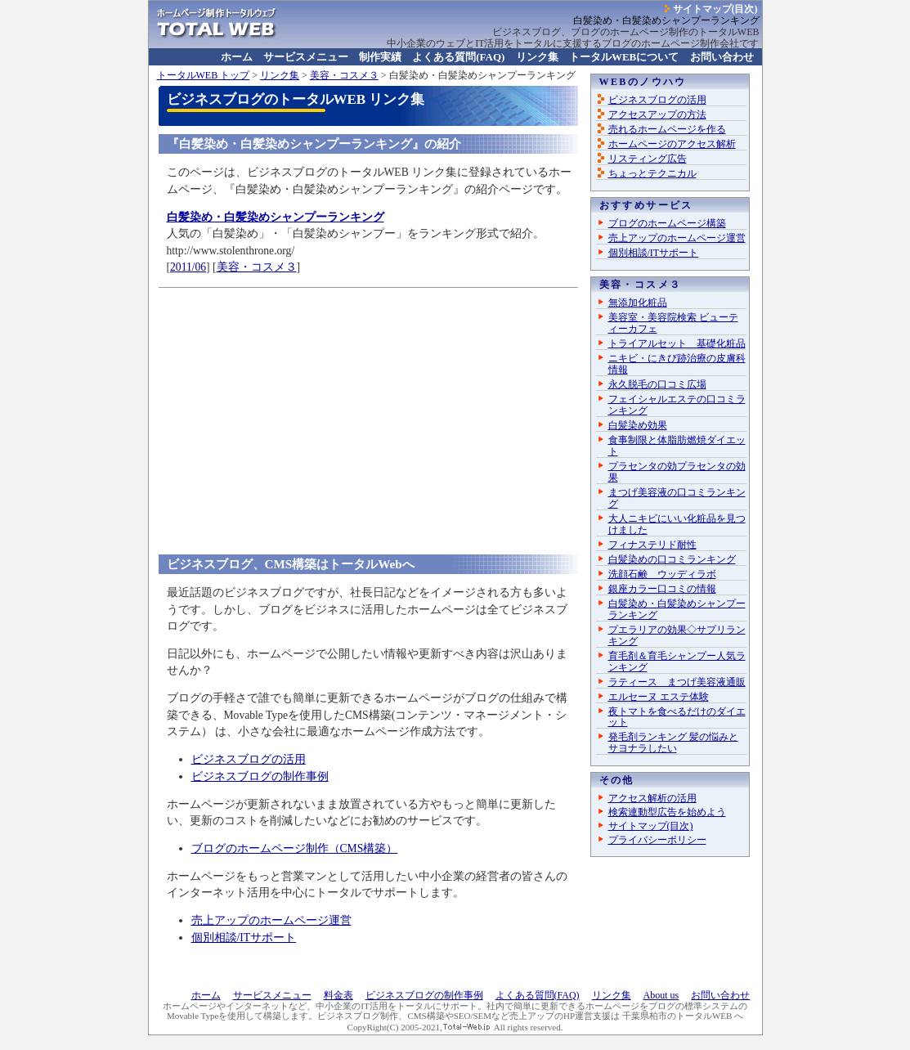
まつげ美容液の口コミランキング (677, 498)
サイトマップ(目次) (715, 9)
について (624, 57)
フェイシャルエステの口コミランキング (677, 404)
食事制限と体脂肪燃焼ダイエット (677, 445)
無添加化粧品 (637, 302)
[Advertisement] (368, 408)
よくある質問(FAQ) (458, 57)
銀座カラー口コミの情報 (662, 589)
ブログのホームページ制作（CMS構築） (294, 848)
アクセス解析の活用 (652, 798)
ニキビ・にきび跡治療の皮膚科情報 (677, 363)
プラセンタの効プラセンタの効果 (677, 471)
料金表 (338, 995)
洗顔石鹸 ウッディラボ (662, 574)
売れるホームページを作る (667, 129)
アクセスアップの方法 (657, 114)
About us (661, 995)
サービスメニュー (305, 57)
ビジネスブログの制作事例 (260, 776)
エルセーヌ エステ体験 (658, 696)
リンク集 (537, 57)
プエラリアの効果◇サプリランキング (677, 635)
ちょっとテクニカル (652, 173)
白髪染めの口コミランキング (672, 559)
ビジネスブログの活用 (248, 759)
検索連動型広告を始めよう (667, 812)
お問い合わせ (722, 57)
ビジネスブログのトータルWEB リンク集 (296, 99)
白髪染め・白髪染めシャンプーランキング (677, 609)
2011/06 (188, 267)
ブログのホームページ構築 (667, 223)
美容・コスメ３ (344, 75)
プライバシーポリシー (657, 840)
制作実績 (380, 57)
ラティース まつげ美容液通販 (677, 682)
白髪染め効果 (637, 425)
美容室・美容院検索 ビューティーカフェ (673, 323)
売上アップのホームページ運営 (271, 920)
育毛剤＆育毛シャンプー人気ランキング (677, 661)
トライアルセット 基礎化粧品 (677, 343)
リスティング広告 (647, 158)
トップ (203, 75)
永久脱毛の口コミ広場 (657, 384)
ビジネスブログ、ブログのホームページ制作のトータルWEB (626, 32)
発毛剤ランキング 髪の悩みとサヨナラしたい (673, 742)
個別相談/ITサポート (244, 937)
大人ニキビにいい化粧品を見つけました (677, 524)
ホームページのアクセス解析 (672, 144)
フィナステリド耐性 (652, 544)
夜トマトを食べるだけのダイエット (677, 717)
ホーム (237, 57)
